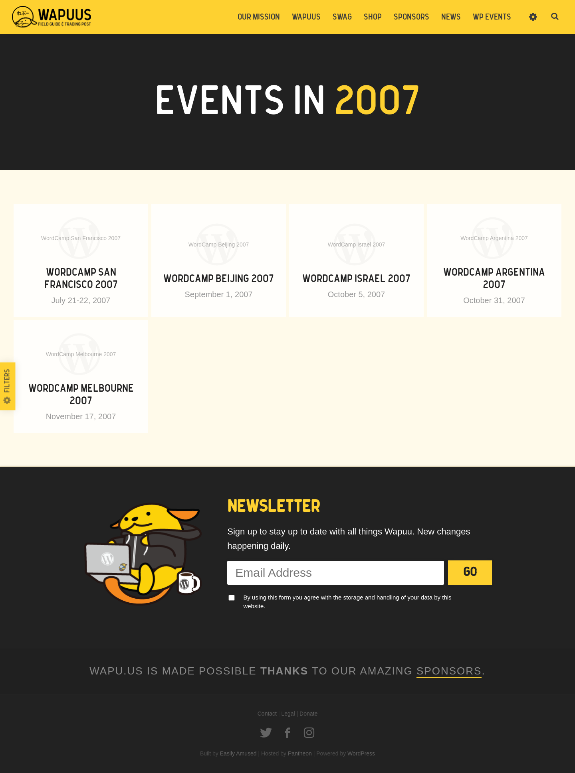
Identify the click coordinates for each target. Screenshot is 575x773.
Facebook (287, 733)
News (451, 17)
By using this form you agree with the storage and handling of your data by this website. (347, 602)
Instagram (309, 733)
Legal (288, 713)
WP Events (492, 17)
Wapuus (52, 17)
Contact (267, 713)
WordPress (361, 753)
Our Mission (259, 17)
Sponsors (411, 17)
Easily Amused (238, 753)
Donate (308, 713)
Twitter (266, 733)
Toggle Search (555, 17)
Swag (342, 17)
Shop (373, 17)
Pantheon (300, 753)
